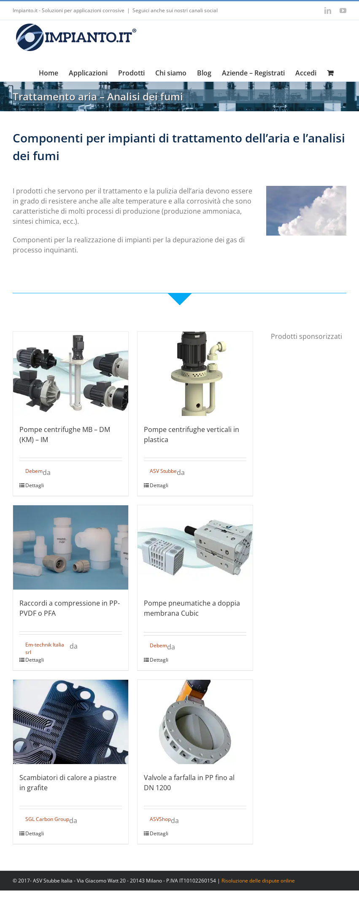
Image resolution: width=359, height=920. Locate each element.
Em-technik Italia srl (44, 648)
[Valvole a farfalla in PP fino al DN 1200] (195, 722)
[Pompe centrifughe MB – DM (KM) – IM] (70, 374)
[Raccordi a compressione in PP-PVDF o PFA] (70, 547)
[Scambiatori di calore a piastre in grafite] (70, 722)
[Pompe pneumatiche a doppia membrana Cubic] (195, 547)
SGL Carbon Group (47, 819)
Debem (34, 471)
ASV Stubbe (163, 471)
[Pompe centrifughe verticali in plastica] (195, 374)
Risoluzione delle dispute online (258, 880)
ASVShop (160, 819)
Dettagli (34, 485)
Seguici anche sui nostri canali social (175, 10)
